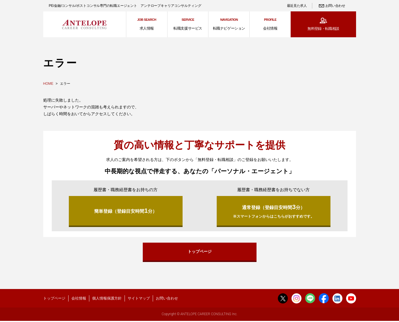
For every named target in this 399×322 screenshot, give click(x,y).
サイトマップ (139, 299)
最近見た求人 (297, 6)
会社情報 (78, 299)
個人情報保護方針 (107, 299)
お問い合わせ (335, 6)
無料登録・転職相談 (323, 28)
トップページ (200, 251)
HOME (48, 84)
